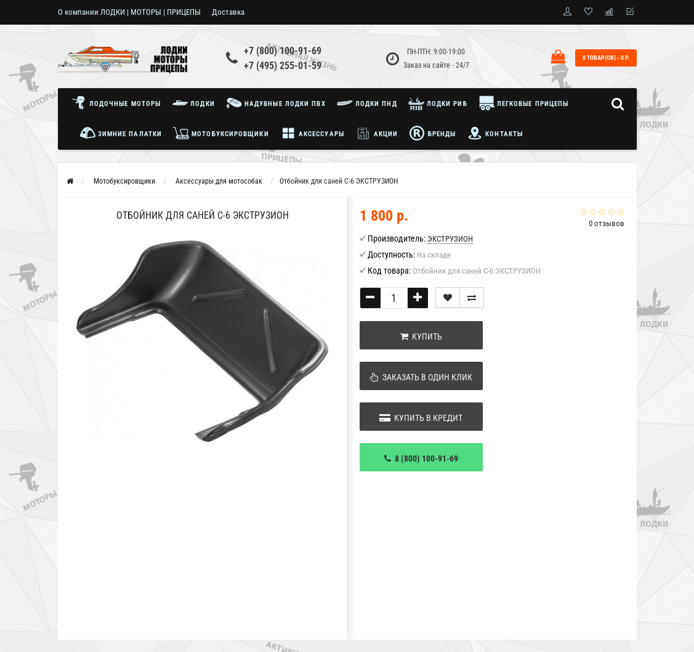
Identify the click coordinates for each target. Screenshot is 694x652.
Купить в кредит (420, 418)
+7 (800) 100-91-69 (282, 51)
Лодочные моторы (119, 103)
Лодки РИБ (437, 103)
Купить (421, 336)
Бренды (432, 133)
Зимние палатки (121, 133)
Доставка (228, 12)
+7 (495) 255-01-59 (282, 65)
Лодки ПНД (367, 103)
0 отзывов (606, 223)
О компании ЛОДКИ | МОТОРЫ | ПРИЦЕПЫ (129, 12)
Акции (376, 133)
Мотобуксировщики (221, 133)
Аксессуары (312, 133)
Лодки (193, 103)
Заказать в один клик (421, 377)
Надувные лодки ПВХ (276, 103)
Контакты (495, 133)
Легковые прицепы (523, 103)
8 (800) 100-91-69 (421, 458)
